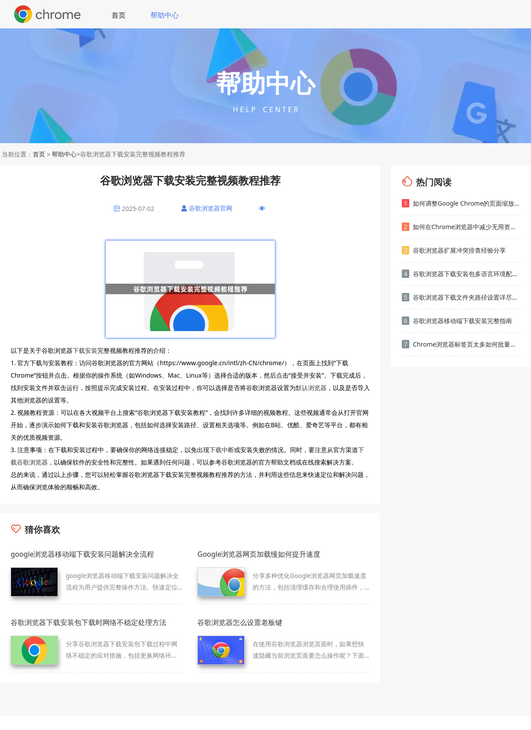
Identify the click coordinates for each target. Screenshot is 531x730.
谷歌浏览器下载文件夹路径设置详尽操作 (461, 297)
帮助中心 (164, 15)
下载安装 (85, 350)
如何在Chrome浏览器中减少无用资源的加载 (461, 227)
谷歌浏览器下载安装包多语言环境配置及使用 (461, 273)
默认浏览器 (311, 387)
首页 (119, 15)
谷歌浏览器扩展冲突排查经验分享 (454, 250)
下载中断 (221, 449)
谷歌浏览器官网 (210, 208)
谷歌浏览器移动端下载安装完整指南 (457, 320)
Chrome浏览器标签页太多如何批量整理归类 (461, 344)
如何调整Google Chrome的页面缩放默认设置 (461, 203)
